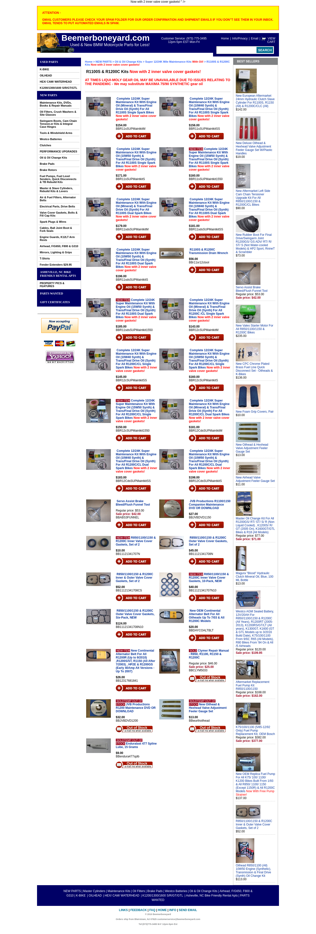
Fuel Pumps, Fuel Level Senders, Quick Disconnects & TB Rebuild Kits (58, 179)
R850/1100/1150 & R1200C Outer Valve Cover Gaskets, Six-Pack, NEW (135, 614)
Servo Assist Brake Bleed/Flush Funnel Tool (133, 502)
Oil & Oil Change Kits (53, 157)
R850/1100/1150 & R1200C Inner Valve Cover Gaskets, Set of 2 (136, 541)
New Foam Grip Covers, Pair (255, 411)
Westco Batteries (51, 139)
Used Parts (49, 62)
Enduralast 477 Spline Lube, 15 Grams (136, 745)
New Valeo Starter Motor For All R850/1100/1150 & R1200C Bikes (254, 329)
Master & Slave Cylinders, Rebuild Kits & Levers (56, 190)
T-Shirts (45, 258)
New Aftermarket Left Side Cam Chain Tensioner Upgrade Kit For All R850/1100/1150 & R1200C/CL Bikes (253, 197)
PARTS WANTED (51, 293)
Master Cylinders (94, 891)
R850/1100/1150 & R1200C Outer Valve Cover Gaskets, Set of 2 (208, 541)
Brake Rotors (48, 169)
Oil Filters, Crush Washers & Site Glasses (58, 113)
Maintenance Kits (119, 891)
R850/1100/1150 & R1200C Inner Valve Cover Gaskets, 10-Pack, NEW (209, 577)
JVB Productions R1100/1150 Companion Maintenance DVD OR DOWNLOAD (210, 504)
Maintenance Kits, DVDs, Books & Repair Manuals (56, 104)
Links (123, 910)
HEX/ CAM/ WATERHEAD (56, 81)
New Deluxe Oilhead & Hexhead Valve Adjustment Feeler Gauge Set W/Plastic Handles (254, 148)
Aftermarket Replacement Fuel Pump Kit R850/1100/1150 (252, 685)
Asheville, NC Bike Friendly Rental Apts (58, 273)
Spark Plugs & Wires (53, 221)
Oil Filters (139, 891)
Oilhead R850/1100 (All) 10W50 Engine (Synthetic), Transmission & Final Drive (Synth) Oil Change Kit (253, 871)
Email (254, 38)
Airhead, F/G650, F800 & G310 (59, 246)
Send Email (188, 910)
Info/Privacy (240, 38)
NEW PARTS (48, 95)
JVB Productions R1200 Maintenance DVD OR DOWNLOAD (136, 708)
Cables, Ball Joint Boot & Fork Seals (56, 229)
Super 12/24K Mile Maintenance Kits (174, 61)
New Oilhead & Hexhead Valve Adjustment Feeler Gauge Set (208, 708)
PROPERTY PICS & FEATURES (52, 285)
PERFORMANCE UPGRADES (58, 151)
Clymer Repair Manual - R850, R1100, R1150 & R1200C (209, 654)
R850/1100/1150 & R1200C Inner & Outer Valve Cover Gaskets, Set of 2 (134, 577)
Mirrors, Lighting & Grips (56, 252)
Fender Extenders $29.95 (56, 264)
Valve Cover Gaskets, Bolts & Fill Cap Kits (59, 214)
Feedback (138, 910)
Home (225, 38)
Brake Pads (47, 163)
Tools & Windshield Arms (56, 132)
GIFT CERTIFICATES (55, 302)
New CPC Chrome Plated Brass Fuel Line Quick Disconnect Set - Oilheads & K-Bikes (254, 369)
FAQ (152, 910)
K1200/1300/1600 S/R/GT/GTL (58, 87)
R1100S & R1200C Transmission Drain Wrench (208, 251)
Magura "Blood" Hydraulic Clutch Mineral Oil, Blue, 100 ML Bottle (254, 576)
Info (172, 910)
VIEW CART (271, 40)
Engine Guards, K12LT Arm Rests (57, 238)
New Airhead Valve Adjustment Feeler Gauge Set (255, 479)
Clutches (45, 145)
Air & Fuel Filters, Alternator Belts (58, 199)
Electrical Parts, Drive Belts (57, 206)
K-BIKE (44, 69)
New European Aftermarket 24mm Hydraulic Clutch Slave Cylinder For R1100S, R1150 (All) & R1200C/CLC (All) (255, 101)
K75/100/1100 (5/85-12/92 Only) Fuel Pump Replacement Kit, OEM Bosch (255, 730)
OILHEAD (46, 75)
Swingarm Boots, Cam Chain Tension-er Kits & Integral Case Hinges (58, 123)
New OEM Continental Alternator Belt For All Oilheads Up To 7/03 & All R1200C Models (206, 616)
